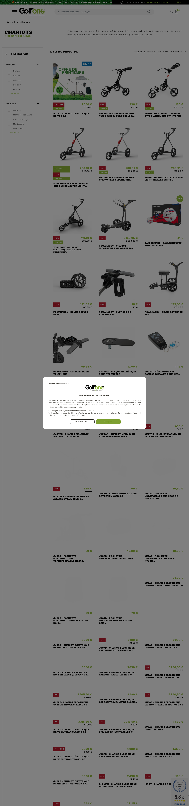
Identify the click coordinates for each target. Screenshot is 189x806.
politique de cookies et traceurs (60, 407)
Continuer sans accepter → (58, 384)
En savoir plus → (82, 422)
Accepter (108, 422)
